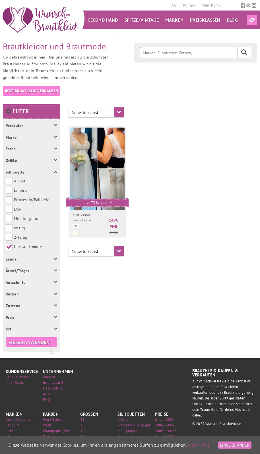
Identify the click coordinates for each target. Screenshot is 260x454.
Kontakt (190, 5)
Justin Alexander (19, 419)
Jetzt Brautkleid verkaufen (31, 90)
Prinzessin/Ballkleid (133, 425)
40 (82, 430)
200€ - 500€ (164, 425)
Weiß (47, 425)
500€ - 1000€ (165, 430)
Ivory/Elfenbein (56, 419)
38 (82, 425)
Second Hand (103, 20)
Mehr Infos (199, 445)
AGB (46, 393)
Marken (174, 20)
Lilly (9, 430)
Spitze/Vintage (142, 20)
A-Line (122, 419)
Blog (232, 20)
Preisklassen (205, 20)
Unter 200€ (164, 419)
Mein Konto (211, 5)
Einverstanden (234, 445)
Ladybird (13, 425)
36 (82, 419)
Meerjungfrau (128, 430)
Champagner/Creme (59, 430)
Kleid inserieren (19, 376)
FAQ (174, 5)
